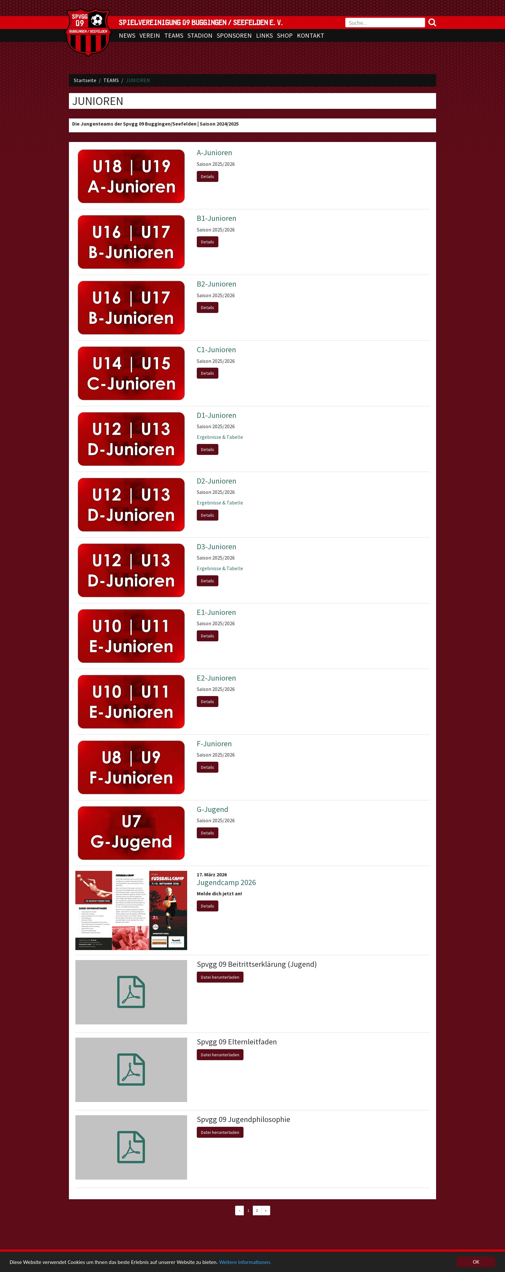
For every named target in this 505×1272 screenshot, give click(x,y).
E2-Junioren (216, 678)
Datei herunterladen (220, 977)
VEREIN (149, 35)
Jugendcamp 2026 (226, 882)
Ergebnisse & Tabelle (220, 437)
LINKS (264, 35)
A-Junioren (214, 152)
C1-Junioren (216, 349)
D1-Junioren (216, 415)
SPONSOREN (234, 35)
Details (207, 176)
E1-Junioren (216, 612)
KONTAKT (310, 35)
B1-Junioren (216, 218)
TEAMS (173, 35)
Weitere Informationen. (245, 1262)
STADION (200, 35)
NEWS (127, 35)
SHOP (285, 35)
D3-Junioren (216, 546)
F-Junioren (214, 744)
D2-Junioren (216, 481)
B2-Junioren (216, 284)
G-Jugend (212, 809)
